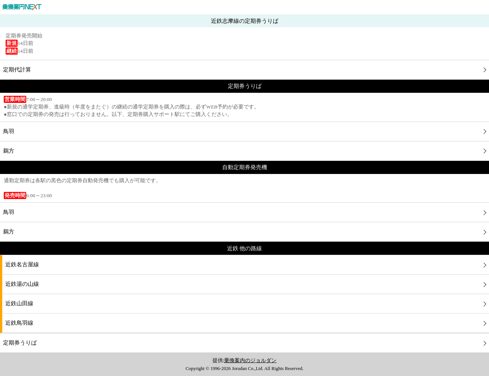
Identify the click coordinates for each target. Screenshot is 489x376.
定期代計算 (17, 70)
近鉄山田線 (19, 303)
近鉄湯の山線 (22, 284)
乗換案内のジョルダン (250, 360)
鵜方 (8, 151)
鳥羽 (8, 131)
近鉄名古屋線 (22, 265)
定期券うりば (20, 343)
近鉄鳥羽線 (19, 323)
